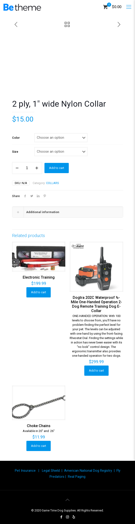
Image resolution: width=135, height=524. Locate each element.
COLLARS (52, 183)
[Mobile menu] (129, 7)
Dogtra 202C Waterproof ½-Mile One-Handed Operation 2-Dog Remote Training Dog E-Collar (96, 304)
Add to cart (56, 168)
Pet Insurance (25, 470)
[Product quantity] (27, 168)
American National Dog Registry (88, 470)
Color (16, 137)
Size (15, 151)
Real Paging (76, 476)
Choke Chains (38, 426)
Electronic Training (39, 277)
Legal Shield (51, 470)
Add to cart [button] (38, 292)
